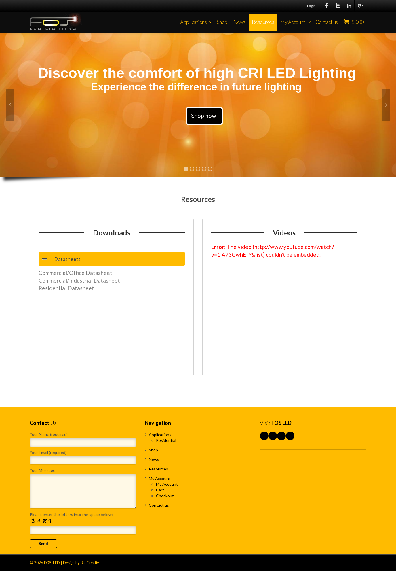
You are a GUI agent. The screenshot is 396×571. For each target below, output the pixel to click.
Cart (160, 489)
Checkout (165, 495)
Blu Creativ (90, 562)
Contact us (326, 22)
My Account (295, 22)
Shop (222, 22)
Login (311, 5)
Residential (166, 440)
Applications (196, 22)
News (239, 22)
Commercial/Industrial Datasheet (79, 280)
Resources (263, 22)
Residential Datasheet (66, 288)
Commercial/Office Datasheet (75, 272)
